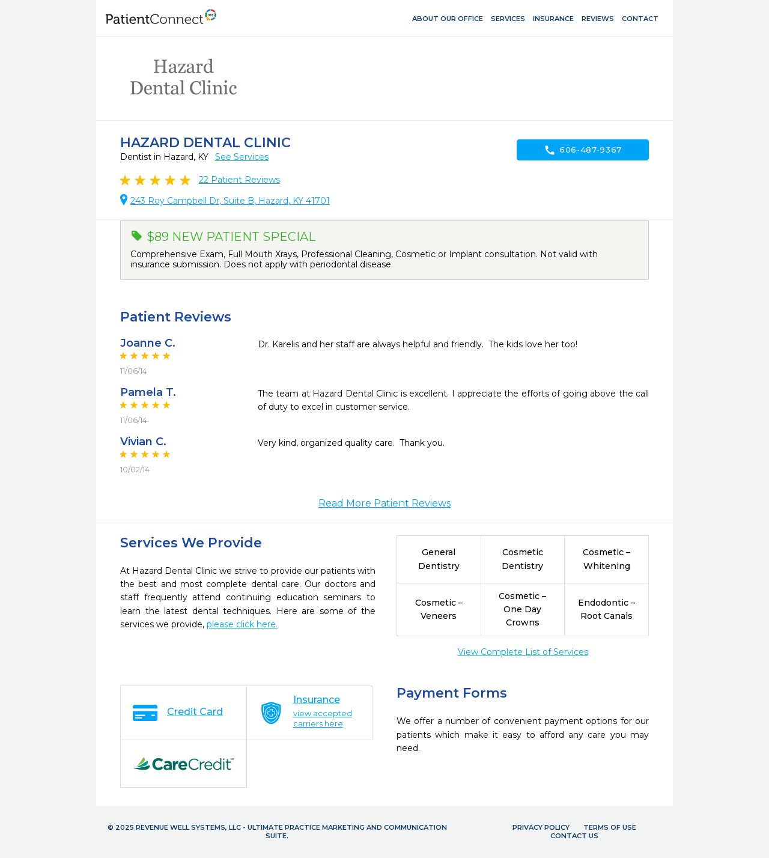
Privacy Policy (541, 827)
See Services (242, 156)
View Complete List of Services (523, 652)
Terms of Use (609, 827)
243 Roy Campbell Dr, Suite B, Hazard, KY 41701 (230, 200)
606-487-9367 (583, 150)
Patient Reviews (239, 179)
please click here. (242, 624)
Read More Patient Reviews (384, 503)
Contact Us (574, 836)
